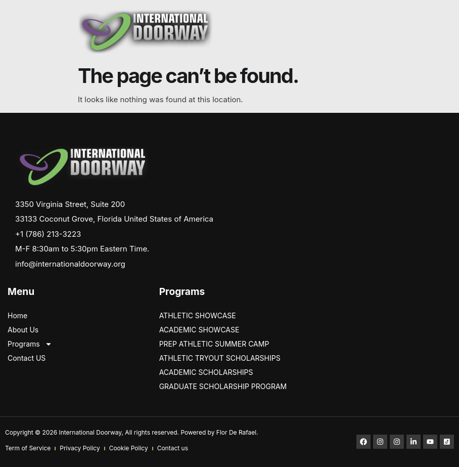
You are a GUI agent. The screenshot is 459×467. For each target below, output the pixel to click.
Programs (30, 344)
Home (17, 315)
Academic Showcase (199, 329)
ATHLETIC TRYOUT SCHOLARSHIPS (220, 358)
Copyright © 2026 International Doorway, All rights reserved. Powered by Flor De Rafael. (131, 432)
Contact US (26, 358)
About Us (23, 329)
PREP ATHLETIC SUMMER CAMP (214, 343)
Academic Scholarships (206, 372)
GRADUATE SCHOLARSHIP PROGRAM (223, 386)
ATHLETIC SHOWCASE (197, 315)
